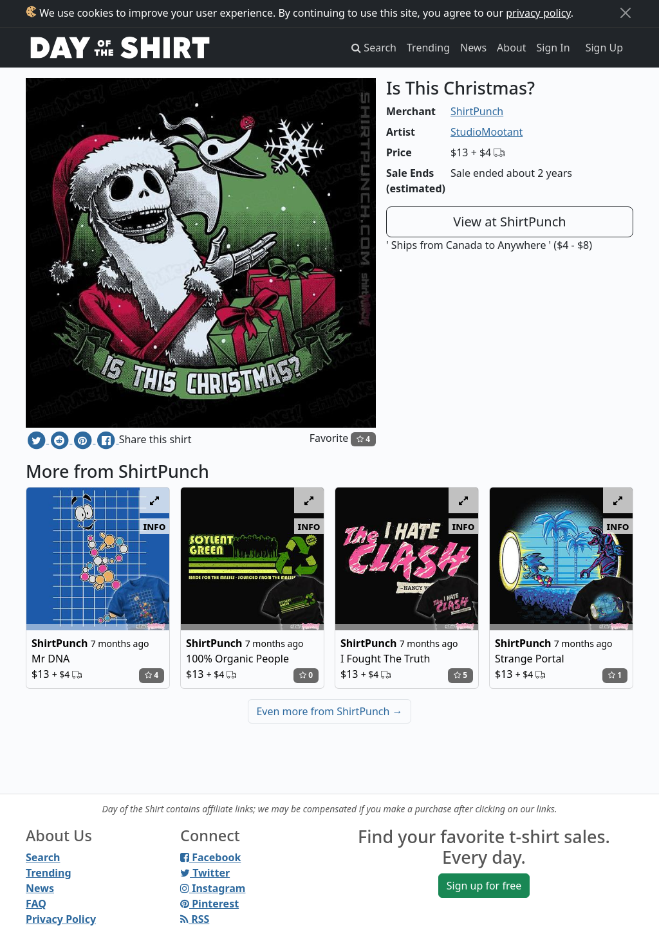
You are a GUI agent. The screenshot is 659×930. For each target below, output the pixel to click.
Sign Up (604, 48)
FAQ (36, 904)
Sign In (553, 48)
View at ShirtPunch (509, 221)
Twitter (205, 873)
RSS (194, 919)
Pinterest (209, 904)
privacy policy (538, 13)
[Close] (625, 13)
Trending (428, 48)
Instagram (212, 888)
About (511, 48)
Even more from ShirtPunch (329, 711)
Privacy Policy (61, 919)
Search (43, 857)
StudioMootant (486, 132)
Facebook (210, 857)
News (473, 48)
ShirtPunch (476, 111)
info (155, 526)
